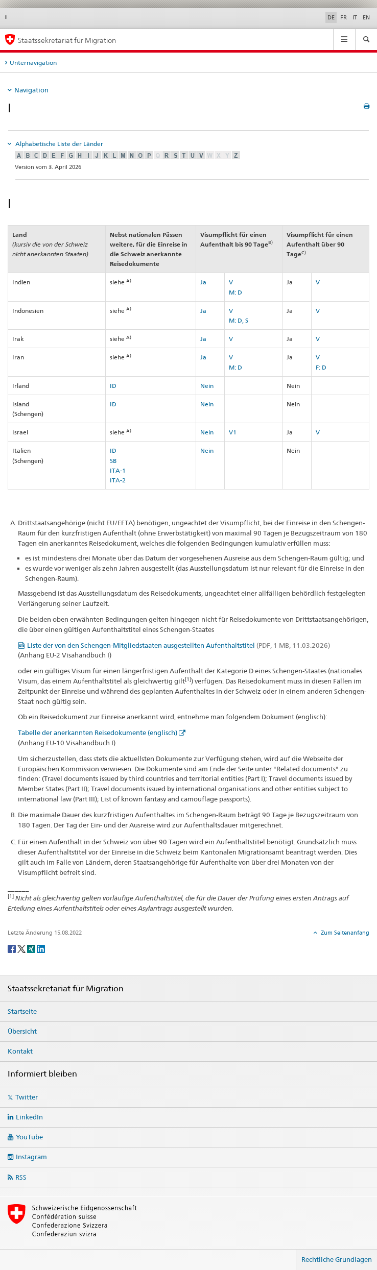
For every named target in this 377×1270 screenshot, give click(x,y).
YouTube (29, 1137)
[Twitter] (22, 948)
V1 (233, 432)
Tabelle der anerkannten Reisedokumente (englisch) (97, 732)
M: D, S (238, 320)
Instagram (31, 1157)
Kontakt (20, 1051)
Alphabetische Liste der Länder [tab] (58, 144)
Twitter (26, 1097)
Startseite (22, 1011)
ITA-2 (118, 480)
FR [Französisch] (343, 17)
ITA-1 (118, 470)
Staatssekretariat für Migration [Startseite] (67, 40)
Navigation (31, 90)
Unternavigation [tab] (33, 62)
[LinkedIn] (41, 948)
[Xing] (32, 948)
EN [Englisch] (366, 17)
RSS (21, 1177)
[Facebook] (12, 948)
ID (113, 385)
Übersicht (22, 1031)
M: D (235, 292)
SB (113, 461)
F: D (321, 367)
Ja (203, 282)
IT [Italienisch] (354, 17)
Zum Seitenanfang (344, 932)
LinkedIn (29, 1117)
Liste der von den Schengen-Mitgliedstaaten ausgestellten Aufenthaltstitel (178, 645)
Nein (207, 385)
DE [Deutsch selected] (331, 17)
